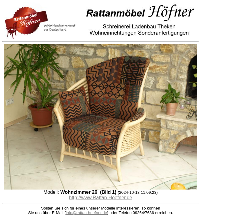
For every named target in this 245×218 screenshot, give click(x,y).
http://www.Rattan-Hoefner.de (100, 197)
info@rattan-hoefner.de (86, 212)
